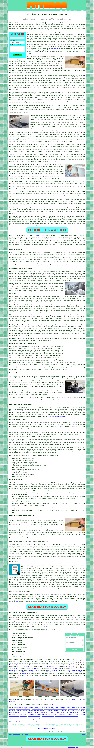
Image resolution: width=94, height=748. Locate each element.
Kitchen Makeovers (35, 707)
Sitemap (10, 734)
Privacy (83, 734)
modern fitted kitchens (65, 574)
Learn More (71, 747)
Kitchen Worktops (74, 709)
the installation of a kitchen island (60, 376)
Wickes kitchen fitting (62, 575)
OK (77, 747)
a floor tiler (66, 665)
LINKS (65, 10)
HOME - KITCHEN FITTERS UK (47, 729)
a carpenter (54, 670)
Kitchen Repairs (14, 712)
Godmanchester (40, 235)
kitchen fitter (56, 48)
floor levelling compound (56, 416)
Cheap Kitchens (60, 707)
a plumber (35, 668)
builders (12, 670)
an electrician (41, 665)
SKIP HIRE (49, 672)
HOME (61, 10)
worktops (60, 424)
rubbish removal (25, 672)
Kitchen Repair (22, 710)
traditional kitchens (51, 577)
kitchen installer (25, 175)
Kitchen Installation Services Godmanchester (32, 630)
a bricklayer (49, 666)
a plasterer (25, 666)
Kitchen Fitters (37, 709)
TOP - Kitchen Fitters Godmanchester (21, 722)
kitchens (21, 109)
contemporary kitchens (64, 581)
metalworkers (33, 670)
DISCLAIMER (81, 10)
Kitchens (56, 710)
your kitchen (20, 28)
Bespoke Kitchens (47, 707)
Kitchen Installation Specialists (55, 709)
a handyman (57, 668)
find (14, 615)
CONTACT (75, 10)
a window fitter (77, 670)
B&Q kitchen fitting (28, 567)
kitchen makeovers (36, 577)
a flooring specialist (74, 672)
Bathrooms (39, 722)
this (17, 601)
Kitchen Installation (23, 709)
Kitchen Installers (41, 712)
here (47, 626)
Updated (26, 734)
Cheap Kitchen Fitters (57, 712)
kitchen (55, 149)
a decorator (24, 673)
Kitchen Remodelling (20, 707)
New (22, 734)
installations (66, 181)
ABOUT (70, 10)
